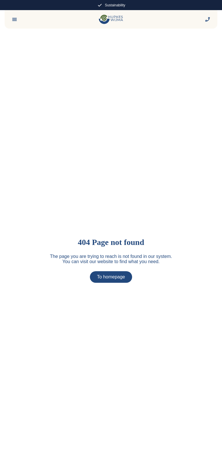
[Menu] (14, 19)
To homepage (111, 276)
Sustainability (111, 5)
